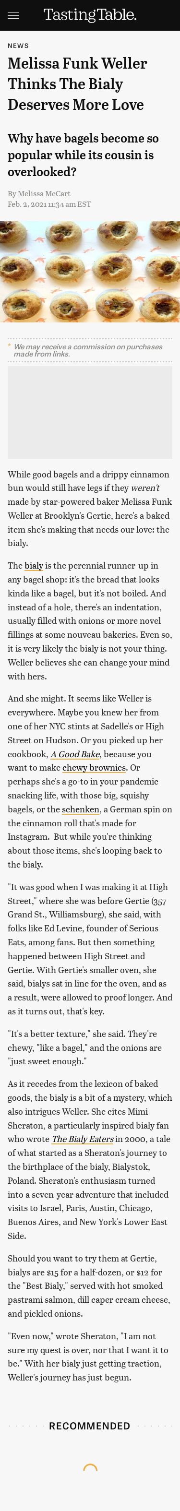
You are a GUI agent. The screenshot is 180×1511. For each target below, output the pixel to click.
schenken (80, 809)
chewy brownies (94, 767)
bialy (33, 565)
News (18, 45)
